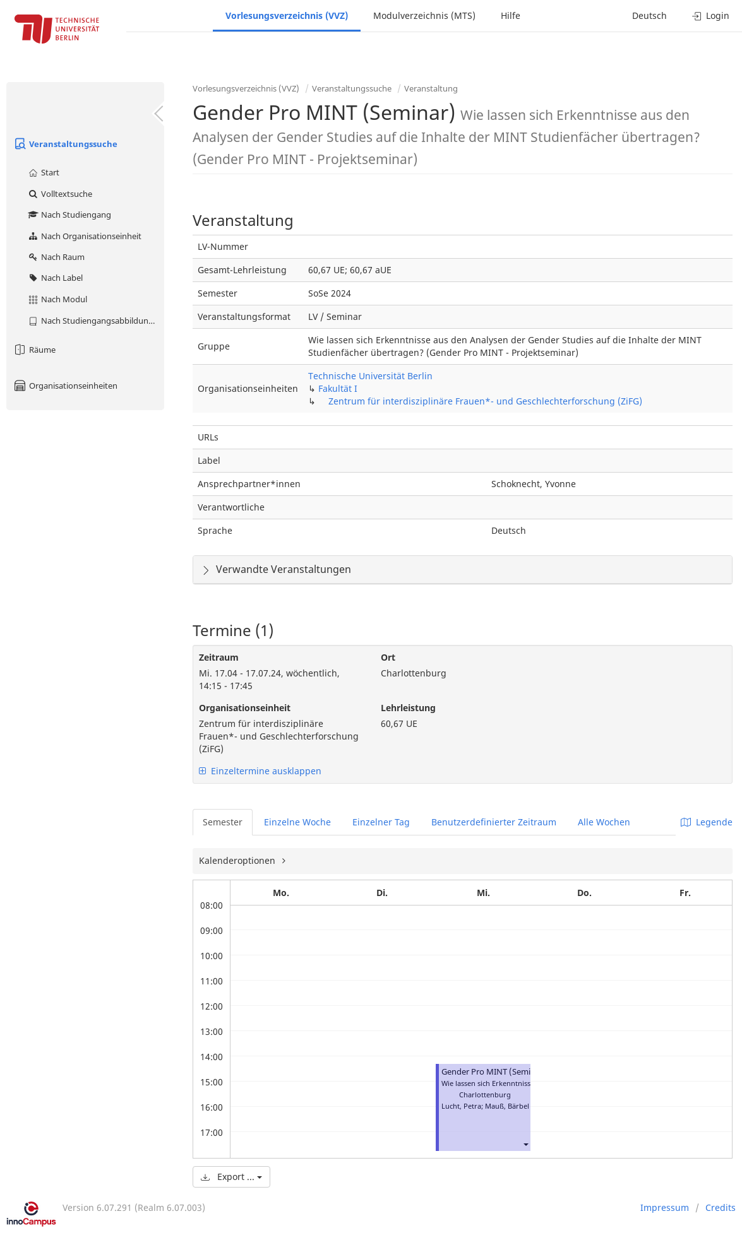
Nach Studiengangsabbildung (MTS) (95, 320)
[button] (525, 1143)
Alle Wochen (604, 822)
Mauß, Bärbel (507, 1106)
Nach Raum (56, 257)
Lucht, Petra (461, 1106)
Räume (34, 349)
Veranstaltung (431, 88)
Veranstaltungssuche (65, 144)
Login (710, 15)
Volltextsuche (59, 193)
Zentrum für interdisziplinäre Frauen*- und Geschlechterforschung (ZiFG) (485, 401)
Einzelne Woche (297, 822)
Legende (707, 822)
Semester (222, 822)
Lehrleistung (408, 708)
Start (43, 172)
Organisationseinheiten (65, 385)
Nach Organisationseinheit (84, 236)
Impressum (664, 1207)
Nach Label (55, 277)
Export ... (231, 1177)
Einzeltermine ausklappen (260, 771)
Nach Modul (57, 299)
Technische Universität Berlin (370, 376)
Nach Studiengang (69, 214)
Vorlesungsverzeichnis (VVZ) (286, 15)
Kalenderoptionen (238, 860)
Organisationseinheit (244, 708)
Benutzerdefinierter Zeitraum (493, 822)
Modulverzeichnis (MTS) (424, 15)
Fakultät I (337, 388)
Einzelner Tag (381, 822)
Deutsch (649, 15)
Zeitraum (219, 657)
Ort (388, 657)
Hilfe (510, 15)
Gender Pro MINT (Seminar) (493, 1071)
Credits (720, 1207)
